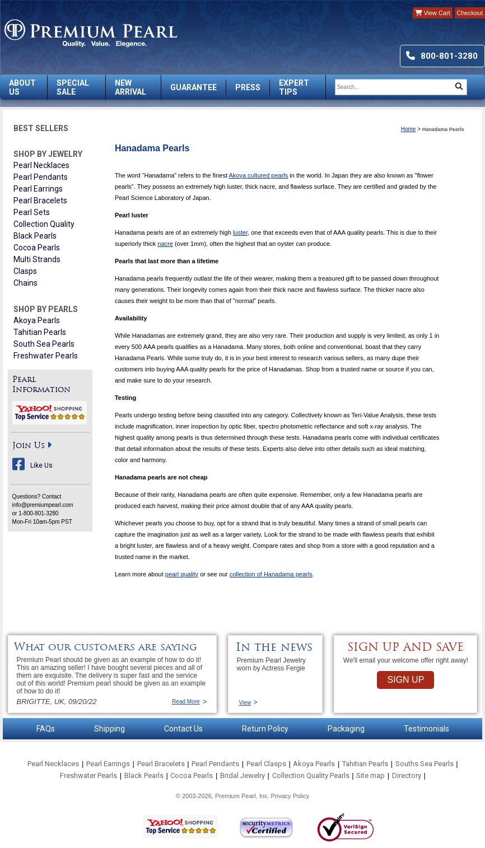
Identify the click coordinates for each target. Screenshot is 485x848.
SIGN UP (406, 679)
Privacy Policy (290, 796)
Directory (406, 775)
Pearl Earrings (38, 188)
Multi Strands (36, 259)
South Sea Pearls (43, 343)
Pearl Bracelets (40, 200)
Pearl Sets (31, 212)
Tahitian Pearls (39, 332)
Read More (185, 701)
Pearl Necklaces (41, 165)
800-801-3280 (449, 56)
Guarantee (193, 87)
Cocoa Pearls (36, 247)
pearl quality (181, 574)
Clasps (25, 271)
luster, (241, 232)
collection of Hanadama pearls (271, 574)
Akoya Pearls (36, 320)
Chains (25, 282)
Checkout (470, 13)
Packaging (346, 728)
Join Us (28, 446)
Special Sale (73, 87)
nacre (165, 243)
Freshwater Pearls (45, 355)
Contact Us (183, 728)
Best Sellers (40, 128)
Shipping (109, 728)
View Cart (432, 13)
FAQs (45, 728)
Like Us (41, 465)
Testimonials (426, 728)
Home (408, 129)
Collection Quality (43, 224)
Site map (370, 775)
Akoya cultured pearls (258, 175)
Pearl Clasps (266, 764)
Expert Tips (294, 87)
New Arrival (130, 87)
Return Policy (265, 728)
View (245, 703)
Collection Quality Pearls (310, 775)
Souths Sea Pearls (424, 764)
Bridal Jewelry (242, 775)
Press (247, 87)
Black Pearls (35, 235)
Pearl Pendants (40, 177)
